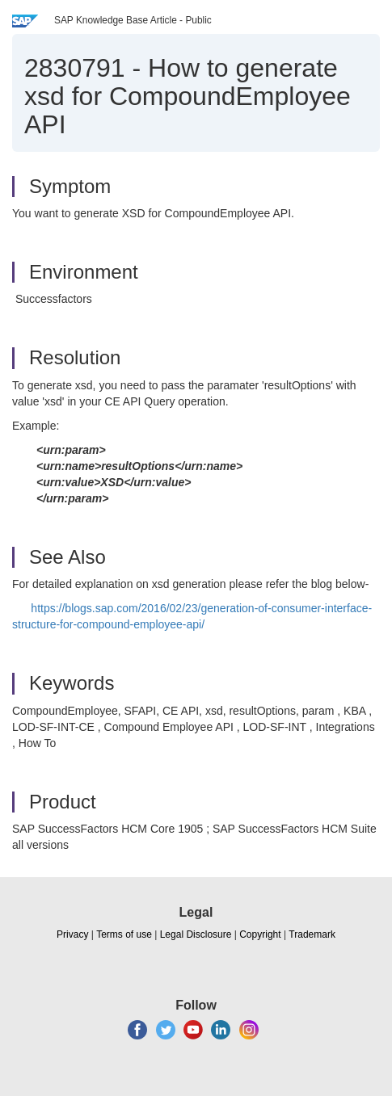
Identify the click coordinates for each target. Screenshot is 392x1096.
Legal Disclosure (196, 934)
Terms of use (124, 934)
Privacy (72, 934)
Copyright (259, 934)
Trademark (312, 934)
